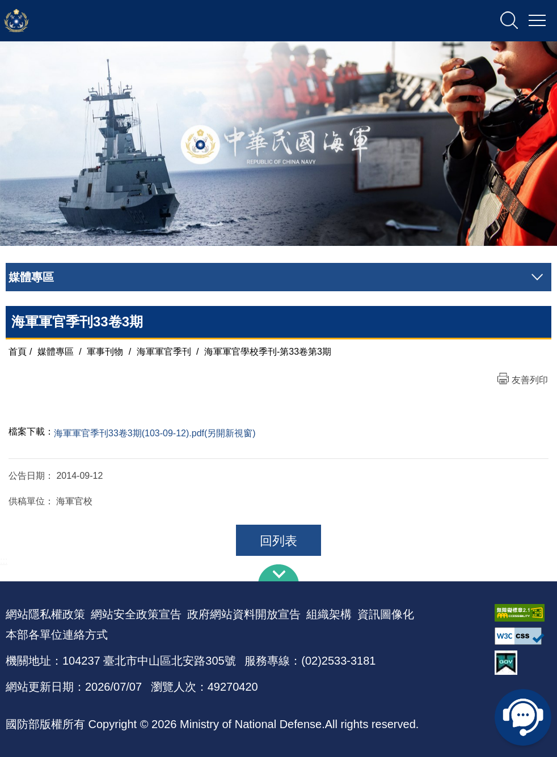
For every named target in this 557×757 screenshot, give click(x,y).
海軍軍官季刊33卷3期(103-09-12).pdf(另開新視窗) (155, 433)
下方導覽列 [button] (278, 572)
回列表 (278, 541)
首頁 (18, 351)
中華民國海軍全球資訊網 (122, 21)
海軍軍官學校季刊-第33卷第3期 (267, 351)
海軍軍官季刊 (164, 351)
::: (3, 560)
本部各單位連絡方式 (57, 634)
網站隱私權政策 (45, 614)
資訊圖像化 (385, 614)
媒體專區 (55, 351)
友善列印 (530, 380)
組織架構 (329, 614)
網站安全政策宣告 (136, 614)
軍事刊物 (105, 351)
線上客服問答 (523, 717)
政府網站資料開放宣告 (244, 614)
